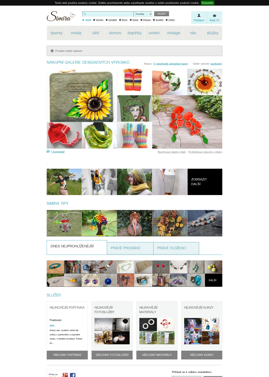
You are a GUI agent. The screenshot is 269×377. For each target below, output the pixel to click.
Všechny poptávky (67, 355)
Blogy (125, 19)
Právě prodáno (125, 248)
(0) (214, 20)
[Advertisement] (240, 82)
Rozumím (207, 2)
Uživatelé (112, 19)
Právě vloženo (171, 248)
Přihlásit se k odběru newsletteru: (192, 372)
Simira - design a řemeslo (61, 17)
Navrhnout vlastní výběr (172, 152)
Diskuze (147, 19)
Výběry (171, 19)
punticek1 (216, 63)
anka (52, 325)
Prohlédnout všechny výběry (205, 152)
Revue (135, 19)
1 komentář (58, 151)
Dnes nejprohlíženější (72, 246)
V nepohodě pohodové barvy (170, 63)
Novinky (99, 19)
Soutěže (159, 19)
